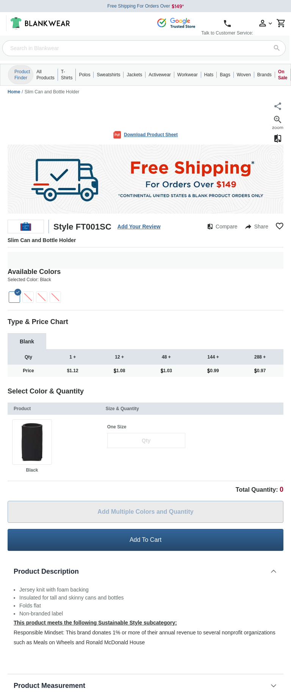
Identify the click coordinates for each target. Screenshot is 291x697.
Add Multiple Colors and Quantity (145, 511)
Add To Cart (145, 540)
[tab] (27, 341)
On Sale (283, 74)
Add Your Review (139, 226)
